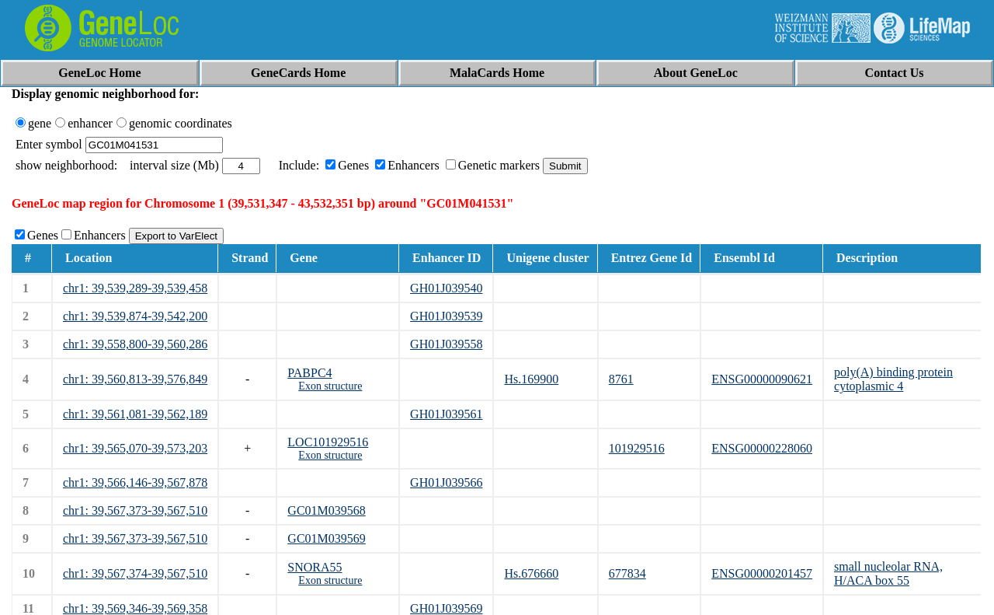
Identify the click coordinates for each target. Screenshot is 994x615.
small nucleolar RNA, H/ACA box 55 (888, 573)
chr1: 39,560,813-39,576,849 (135, 379)
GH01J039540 (446, 288)
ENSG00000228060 (761, 448)
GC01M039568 (326, 510)
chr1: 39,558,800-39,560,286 (135, 344)
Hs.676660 (531, 573)
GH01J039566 (446, 482)
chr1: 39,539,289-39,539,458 (135, 288)
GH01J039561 (446, 414)
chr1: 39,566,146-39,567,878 (135, 482)
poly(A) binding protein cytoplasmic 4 (893, 379)
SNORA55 (314, 567)
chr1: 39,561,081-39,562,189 (135, 414)
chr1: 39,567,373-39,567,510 (135, 510)
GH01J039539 (446, 316)
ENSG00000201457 (761, 573)
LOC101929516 (327, 442)
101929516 (637, 448)
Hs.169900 (531, 379)
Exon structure (330, 386)
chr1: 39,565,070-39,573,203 (135, 448)
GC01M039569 (326, 538)
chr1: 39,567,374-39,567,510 (135, 573)
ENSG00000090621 (761, 379)
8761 (621, 379)
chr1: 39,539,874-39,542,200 (135, 316)
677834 (627, 573)
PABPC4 (309, 372)
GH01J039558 (446, 344)
